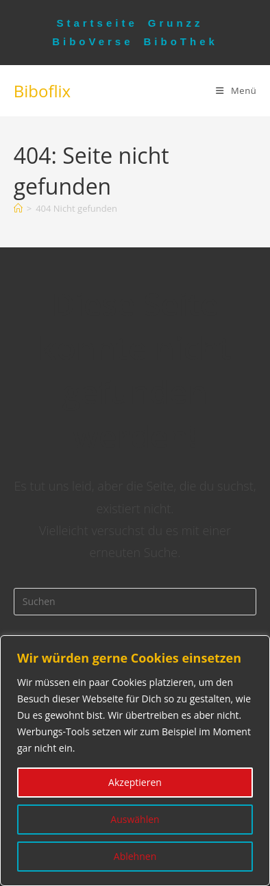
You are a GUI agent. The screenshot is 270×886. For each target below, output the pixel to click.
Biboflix (42, 90)
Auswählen (134, 819)
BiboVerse (92, 41)
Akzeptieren (135, 782)
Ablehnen (135, 856)
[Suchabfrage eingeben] (135, 601)
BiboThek (181, 41)
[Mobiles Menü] (236, 90)
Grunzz (176, 23)
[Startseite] (18, 208)
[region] (135, 760)
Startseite (96, 23)
